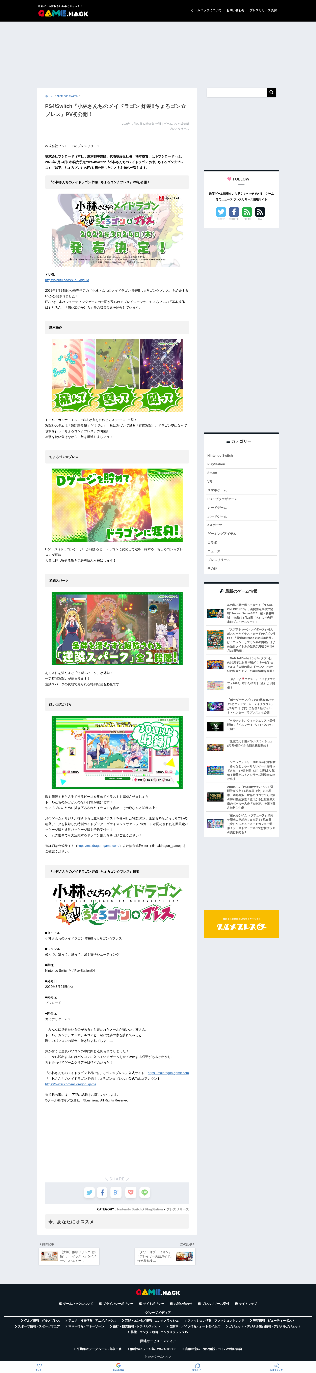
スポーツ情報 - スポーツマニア (39, 1327)
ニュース (214, 554)
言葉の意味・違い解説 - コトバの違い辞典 (213, 1350)
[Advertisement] (158, 53)
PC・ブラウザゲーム (223, 500)
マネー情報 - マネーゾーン (86, 1327)
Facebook (234, 218)
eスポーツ (215, 527)
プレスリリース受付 (263, 10)
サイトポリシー (153, 1305)
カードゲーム (217, 509)
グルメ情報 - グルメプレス (42, 1322)
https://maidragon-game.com (168, 1073)
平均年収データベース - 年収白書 (99, 1350)
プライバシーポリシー (118, 1305)
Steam (212, 473)
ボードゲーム (217, 518)
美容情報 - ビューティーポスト (274, 1322)
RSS (260, 218)
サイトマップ (248, 1305)
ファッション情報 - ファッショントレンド (215, 1322)
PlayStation (153, 1209)
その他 (212, 571)
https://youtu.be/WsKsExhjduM (67, 280)
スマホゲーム (217, 491)
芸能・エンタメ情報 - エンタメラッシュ (152, 1322)
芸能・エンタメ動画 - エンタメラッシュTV (159, 1333)
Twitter (221, 218)
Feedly (247, 218)
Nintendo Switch (128, 1209)
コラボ (212, 545)
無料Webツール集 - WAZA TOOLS (153, 1350)
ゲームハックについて (206, 10)
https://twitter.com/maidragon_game (70, 1084)
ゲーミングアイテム (222, 536)
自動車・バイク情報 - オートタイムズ (194, 1327)
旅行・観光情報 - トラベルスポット (137, 1327)
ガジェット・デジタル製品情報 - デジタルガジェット (265, 1327)
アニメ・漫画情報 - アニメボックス (92, 1322)
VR (209, 482)
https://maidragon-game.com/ (98, 845)
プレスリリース (177, 1209)
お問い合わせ (236, 10)
